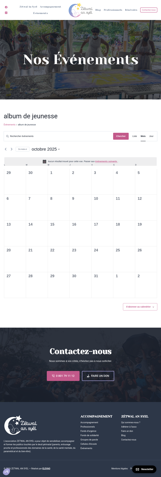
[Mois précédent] (5, 149)
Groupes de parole (89, 439)
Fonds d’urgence (88, 431)
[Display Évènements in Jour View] (151, 136)
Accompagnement (50, 6)
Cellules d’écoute (88, 444)
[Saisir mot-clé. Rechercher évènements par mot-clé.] (58, 136)
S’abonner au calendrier (138, 307)
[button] (6, 471)
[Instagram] (6, 12)
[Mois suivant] (11, 149)
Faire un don (127, 431)
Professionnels (113, 10)
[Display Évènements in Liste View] (134, 136)
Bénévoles (131, 10)
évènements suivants (106, 161)
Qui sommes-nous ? (130, 422)
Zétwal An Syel (28, 6)
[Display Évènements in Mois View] (143, 136)
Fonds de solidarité (89, 435)
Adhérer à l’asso (129, 427)
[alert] (80, 161)
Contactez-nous (149, 10)
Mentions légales (119, 468)
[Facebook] (6, 7)
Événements (40, 13)
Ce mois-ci (22, 149)
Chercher (121, 136)
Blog (98, 10)
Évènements (9, 124)
